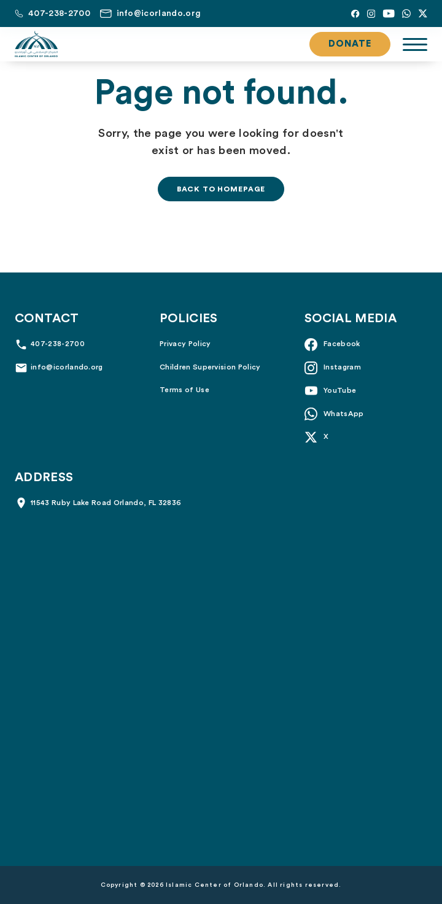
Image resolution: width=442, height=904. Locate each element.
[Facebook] (355, 13)
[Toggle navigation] (415, 44)
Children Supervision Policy (210, 367)
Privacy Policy (185, 343)
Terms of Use (184, 389)
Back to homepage (221, 189)
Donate (349, 43)
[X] (422, 13)
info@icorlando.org (67, 367)
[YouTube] (388, 13)
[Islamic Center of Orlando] (36, 44)
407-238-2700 (58, 343)
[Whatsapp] (406, 13)
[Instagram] (371, 13)
